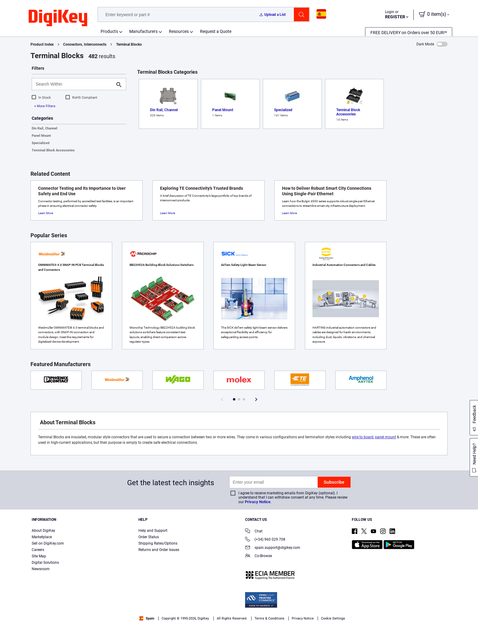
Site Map (39, 556)
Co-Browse (258, 556)
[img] (58, 18)
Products (109, 31)
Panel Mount (41, 135)
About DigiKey (43, 530)
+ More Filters (44, 106)
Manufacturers (143, 31)
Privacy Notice (257, 502)
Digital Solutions (45, 562)
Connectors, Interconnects (84, 44)
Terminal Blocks (129, 44)
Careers (38, 550)
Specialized (40, 143)
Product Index (42, 44)
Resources (179, 31)
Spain (146, 618)
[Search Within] (74, 84)
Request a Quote (215, 31)
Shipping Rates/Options (157, 543)
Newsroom (41, 569)
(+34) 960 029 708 (265, 540)
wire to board (362, 437)
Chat (253, 532)
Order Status (148, 537)
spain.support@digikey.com (272, 548)
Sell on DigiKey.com (48, 543)
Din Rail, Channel (44, 128)
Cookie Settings (333, 618)
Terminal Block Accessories (53, 150)
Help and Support (152, 530)
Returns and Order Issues (158, 550)
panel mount (385, 437)
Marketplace (42, 537)
